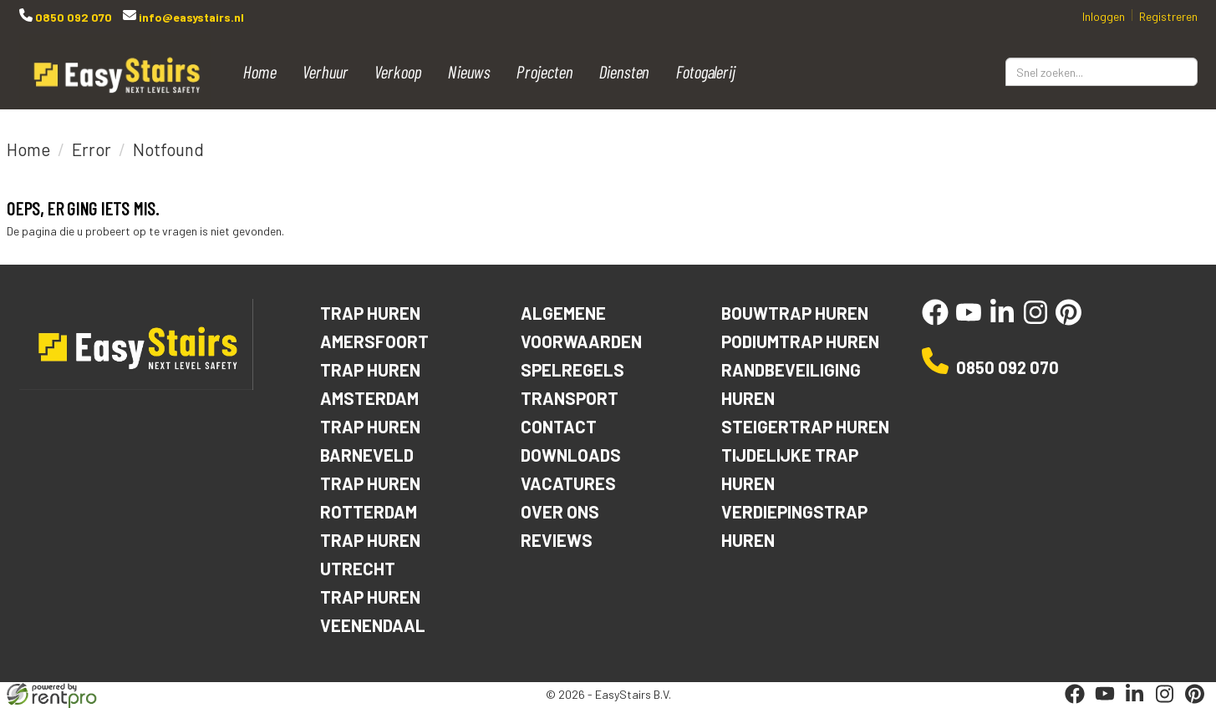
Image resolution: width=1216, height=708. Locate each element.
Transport (570, 397)
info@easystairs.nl (190, 17)
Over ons (560, 511)
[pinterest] (1069, 321)
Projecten (545, 71)
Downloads (572, 454)
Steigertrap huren (805, 426)
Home (260, 71)
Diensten (625, 71)
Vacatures (568, 483)
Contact (559, 426)
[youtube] (968, 321)
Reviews (557, 539)
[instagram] (1035, 321)
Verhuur (325, 71)
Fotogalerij (706, 71)
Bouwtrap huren (795, 312)
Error (91, 149)
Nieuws (469, 71)
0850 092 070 (72, 17)
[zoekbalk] (1101, 72)
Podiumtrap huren (801, 341)
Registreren (1168, 16)
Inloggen (1103, 16)
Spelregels (573, 369)
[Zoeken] (1177, 71)
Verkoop (398, 71)
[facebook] (935, 321)
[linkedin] (1002, 321)
